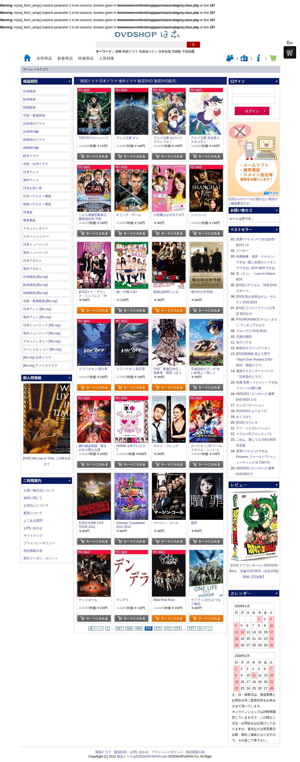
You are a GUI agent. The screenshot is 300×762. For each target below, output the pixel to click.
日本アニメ (31, 172)
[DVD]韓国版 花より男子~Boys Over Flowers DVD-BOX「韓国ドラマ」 (254, 359)
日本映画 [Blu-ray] (35, 277)
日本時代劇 (31, 131)
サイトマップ (33, 535)
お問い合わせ (33, 528)
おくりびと (244, 417)
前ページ (96, 628)
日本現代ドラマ (34, 123)
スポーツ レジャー (36, 236)
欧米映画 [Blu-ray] (35, 285)
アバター (242, 251)
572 (168, 628)
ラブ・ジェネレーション (253, 428)
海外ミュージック (35, 252)
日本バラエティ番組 (37, 196)
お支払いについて (36, 505)
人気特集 (107, 58)
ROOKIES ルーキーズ (251, 411)
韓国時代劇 (31, 148)
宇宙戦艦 (188, 51)
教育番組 (29, 220)
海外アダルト (32, 269)
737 (191, 628)
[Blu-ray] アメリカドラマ (40, 365)
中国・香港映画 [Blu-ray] (40, 301)
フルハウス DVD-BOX (251, 331)
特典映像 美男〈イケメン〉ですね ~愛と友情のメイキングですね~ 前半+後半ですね (256, 262)
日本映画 (29, 91)
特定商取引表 (33, 551)
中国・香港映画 (34, 115)
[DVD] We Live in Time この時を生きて (47, 458)
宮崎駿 (176, 51)
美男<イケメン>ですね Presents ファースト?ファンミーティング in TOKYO (256, 456)
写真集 (27, 212)
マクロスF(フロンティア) (253, 434)
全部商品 (44, 58)
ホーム (27, 69)
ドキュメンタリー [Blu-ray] (42, 341)
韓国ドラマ (130, 51)
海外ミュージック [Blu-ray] (42, 333)
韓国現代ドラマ (34, 140)
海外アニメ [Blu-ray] (37, 317)
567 (119, 628)
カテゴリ (42, 69)
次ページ (204, 628)
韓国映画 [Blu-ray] (35, 293)
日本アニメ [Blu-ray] (37, 309)
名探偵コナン (148, 51)
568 (129, 628)
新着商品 (65, 58)
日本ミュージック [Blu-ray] (42, 325)
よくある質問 (33, 520)
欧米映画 (29, 99)
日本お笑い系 (32, 188)
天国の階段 (244, 336)
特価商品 (86, 58)
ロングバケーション (250, 405)
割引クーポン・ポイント (41, 558)
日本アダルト (32, 260)
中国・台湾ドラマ (35, 164)
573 (177, 628)
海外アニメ (31, 180)
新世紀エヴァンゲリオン (253, 348)
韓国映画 (29, 107)
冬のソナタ (244, 342)
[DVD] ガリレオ (247, 422)
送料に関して (33, 498)
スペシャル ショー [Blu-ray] (42, 349)
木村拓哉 (164, 51)
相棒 (118, 51)
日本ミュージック (35, 244)
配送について (33, 513)
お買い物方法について (39, 490)
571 (158, 628)
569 (138, 628)
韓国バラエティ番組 (37, 204)
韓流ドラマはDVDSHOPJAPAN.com (142, 756)
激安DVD (120, 752)
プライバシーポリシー (39, 543)
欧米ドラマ (31, 156)
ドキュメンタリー (35, 228)
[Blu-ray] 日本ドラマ (37, 357)
